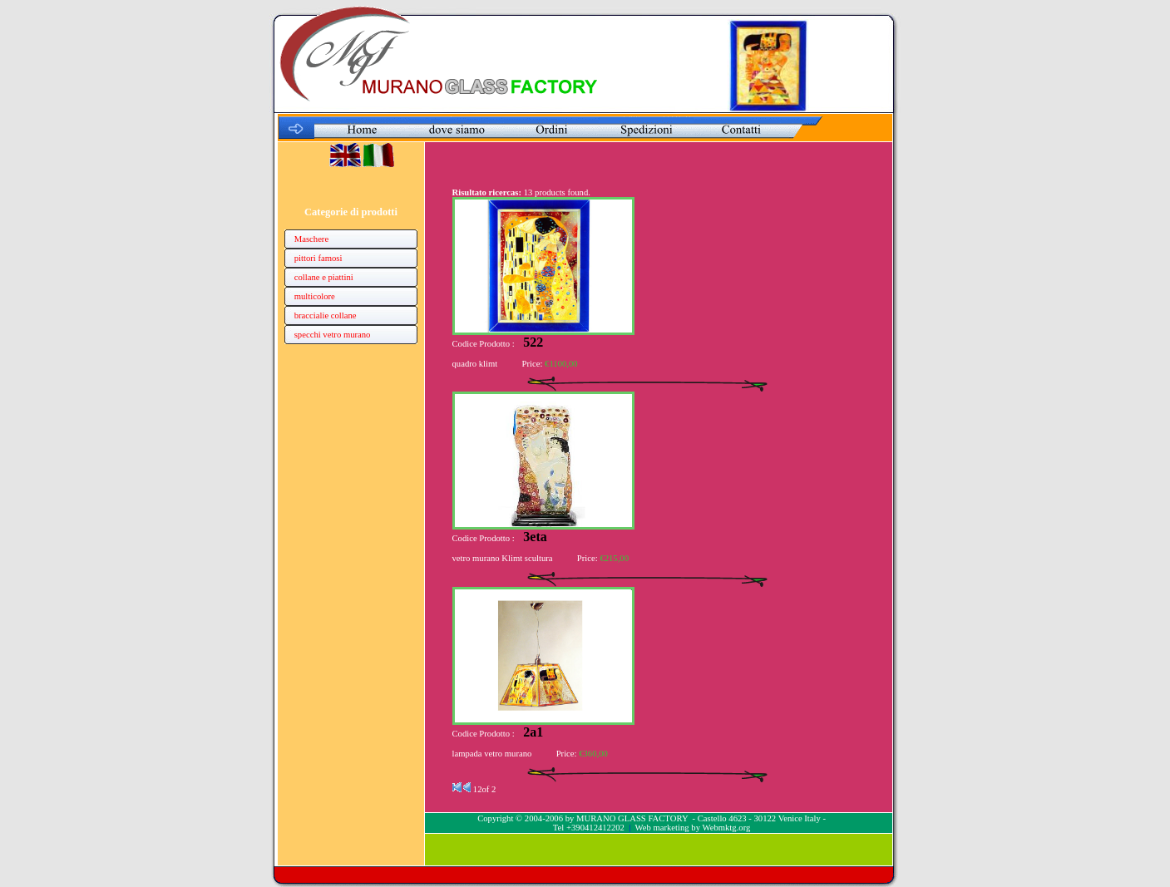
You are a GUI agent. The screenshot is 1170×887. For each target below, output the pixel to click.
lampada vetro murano (492, 753)
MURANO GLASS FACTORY (632, 818)
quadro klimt (475, 363)
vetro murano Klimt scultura (502, 558)
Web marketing (662, 827)
